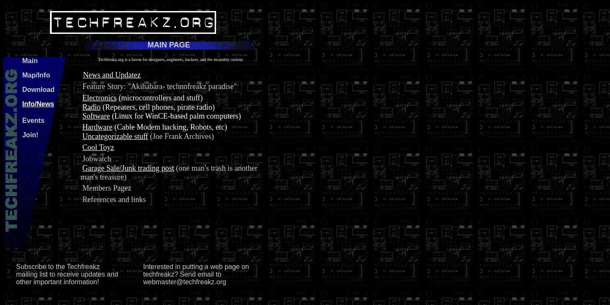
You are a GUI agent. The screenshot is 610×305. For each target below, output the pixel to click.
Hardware (97, 127)
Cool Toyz (98, 147)
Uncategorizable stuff (115, 136)
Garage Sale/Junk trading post (128, 168)
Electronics (99, 98)
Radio (91, 107)
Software (96, 116)
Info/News (38, 104)
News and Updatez (112, 75)
